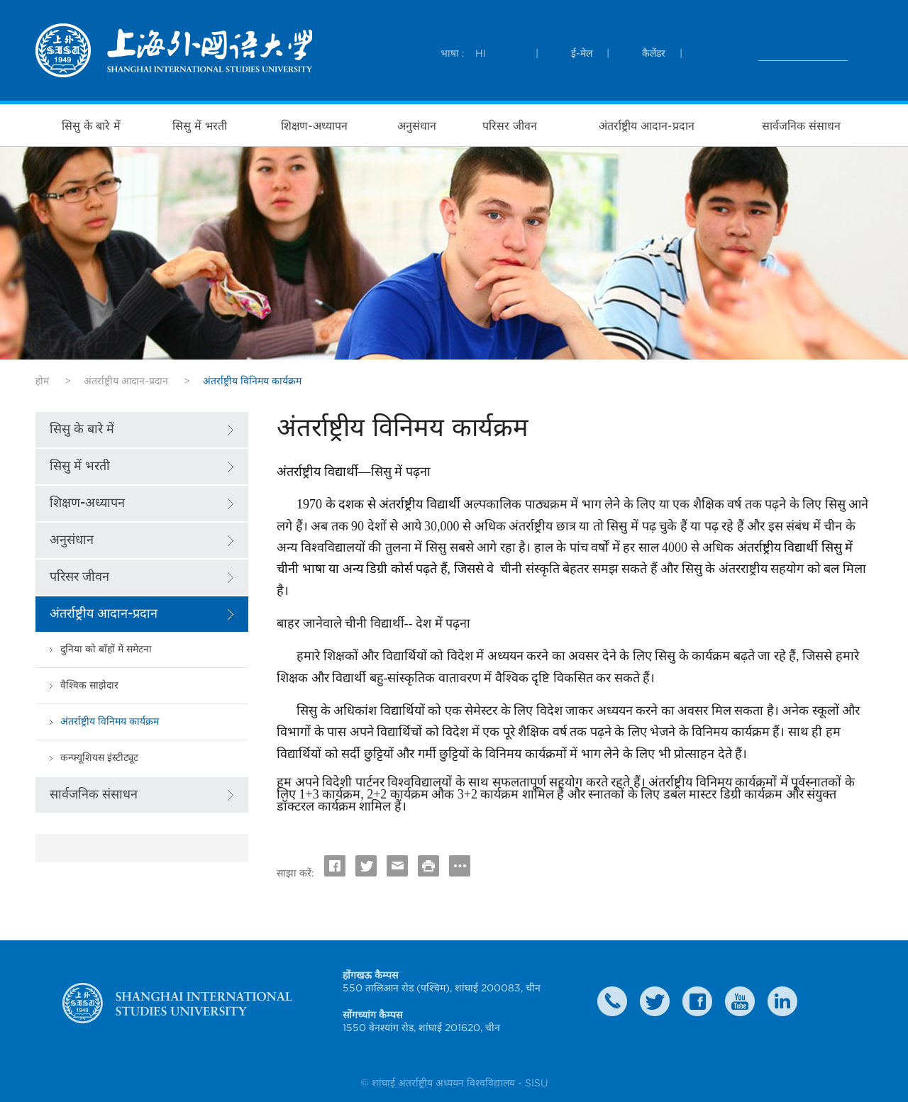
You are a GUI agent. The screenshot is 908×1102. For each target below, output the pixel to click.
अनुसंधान (416, 125)
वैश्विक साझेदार (89, 685)
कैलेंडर (653, 53)
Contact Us (612, 1001)
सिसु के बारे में (91, 125)
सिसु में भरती (199, 125)
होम (42, 380)
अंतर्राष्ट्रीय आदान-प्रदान (646, 125)
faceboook (697, 1001)
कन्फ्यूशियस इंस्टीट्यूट (99, 757)
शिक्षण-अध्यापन (314, 125)
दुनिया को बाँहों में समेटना (106, 649)
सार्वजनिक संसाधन (801, 125)
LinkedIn (782, 1001)
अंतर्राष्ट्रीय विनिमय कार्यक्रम (109, 721)
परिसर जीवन (509, 125)
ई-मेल (581, 53)
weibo (740, 1001)
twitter (655, 1001)
